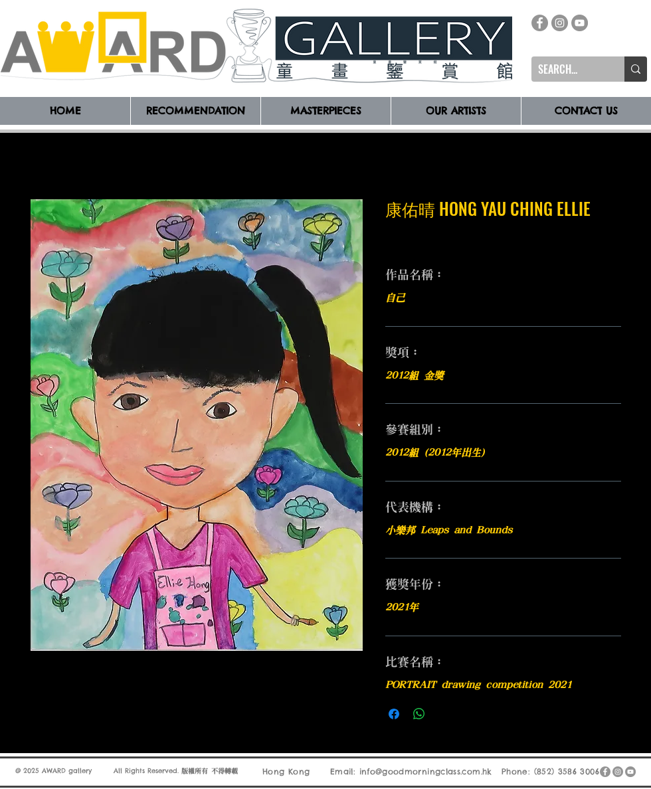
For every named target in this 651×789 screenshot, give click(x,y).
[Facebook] (539, 23)
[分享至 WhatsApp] (419, 714)
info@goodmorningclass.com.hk (425, 771)
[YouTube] (579, 23)
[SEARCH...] (567, 69)
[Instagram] (559, 23)
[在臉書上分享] (394, 714)
